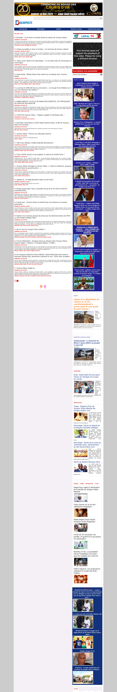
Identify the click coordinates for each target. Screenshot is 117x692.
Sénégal (27, 45)
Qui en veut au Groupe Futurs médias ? (30, 229)
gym (18, 129)
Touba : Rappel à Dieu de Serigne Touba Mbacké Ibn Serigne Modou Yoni (85, 408)
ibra (26, 237)
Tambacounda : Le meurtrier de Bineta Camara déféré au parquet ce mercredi (87, 343)
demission (17, 264)
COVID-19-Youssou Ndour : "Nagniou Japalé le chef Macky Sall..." (40, 115)
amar (15, 111)
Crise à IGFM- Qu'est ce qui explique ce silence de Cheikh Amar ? (40, 154)
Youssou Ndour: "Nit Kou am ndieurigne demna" (33, 134)
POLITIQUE (41, 29)
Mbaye (26, 84)
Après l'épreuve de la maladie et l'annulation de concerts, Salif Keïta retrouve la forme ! (87, 85)
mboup (21, 250)
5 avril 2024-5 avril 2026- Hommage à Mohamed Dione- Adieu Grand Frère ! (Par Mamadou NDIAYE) (87, 144)
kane (29, 237)
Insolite (76, 689)
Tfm (27, 184)
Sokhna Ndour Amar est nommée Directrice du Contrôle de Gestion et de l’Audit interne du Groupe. (38, 128)
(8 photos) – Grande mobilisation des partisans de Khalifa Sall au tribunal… (87, 668)
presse (28, 225)
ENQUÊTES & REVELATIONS (82, 337)
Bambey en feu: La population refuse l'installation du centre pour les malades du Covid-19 (86, 554)
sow (30, 264)
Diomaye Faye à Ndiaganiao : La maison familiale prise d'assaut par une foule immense (87, 124)
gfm (21, 225)
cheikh (19, 162)
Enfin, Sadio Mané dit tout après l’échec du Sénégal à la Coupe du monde (87, 377)
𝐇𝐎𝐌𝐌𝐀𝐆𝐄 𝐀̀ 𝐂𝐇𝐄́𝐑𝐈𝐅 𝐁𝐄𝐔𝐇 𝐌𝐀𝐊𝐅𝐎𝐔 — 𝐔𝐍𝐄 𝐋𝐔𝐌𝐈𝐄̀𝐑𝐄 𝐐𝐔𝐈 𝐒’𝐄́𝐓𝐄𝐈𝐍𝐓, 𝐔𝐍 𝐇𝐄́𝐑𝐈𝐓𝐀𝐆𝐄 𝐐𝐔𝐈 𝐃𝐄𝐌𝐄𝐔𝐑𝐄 (87, 230)
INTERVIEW (77, 371)
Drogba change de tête (87, 651)
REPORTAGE (89, 483)
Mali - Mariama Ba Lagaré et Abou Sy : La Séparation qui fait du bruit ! (87, 104)
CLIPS (96, 483)
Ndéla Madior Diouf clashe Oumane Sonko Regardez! (84, 521)
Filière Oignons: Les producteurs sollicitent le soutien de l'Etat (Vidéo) (87, 571)
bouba (16, 184)
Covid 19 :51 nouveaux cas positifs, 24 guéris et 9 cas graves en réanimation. (87, 537)
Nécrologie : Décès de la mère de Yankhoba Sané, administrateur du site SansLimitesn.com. (87, 445)
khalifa (21, 150)
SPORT (58, 29)
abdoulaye (17, 225)
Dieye (15, 84)
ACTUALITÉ (23, 29)
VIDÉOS (76, 483)
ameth (19, 212)
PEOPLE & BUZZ (76, 29)
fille (15, 129)
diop (21, 237)
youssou (34, 45)
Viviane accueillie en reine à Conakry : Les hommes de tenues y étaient (42, 49)
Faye (22, 84)
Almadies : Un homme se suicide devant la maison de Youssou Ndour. (41, 37)
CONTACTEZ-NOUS (94, 29)
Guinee (16, 57)
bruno (16, 175)
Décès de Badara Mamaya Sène (87, 462)
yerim (35, 264)
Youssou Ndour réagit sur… (26, 268)
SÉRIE (82, 483)
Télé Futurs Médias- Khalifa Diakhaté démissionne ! (35, 143)
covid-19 (23, 118)
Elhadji (20, 184)
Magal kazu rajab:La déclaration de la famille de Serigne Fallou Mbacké (87, 489)
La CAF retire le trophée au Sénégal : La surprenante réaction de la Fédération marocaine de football (87, 251)
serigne (33, 250)
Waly (31, 57)
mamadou (33, 237)
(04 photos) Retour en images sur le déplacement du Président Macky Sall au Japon (87, 632)
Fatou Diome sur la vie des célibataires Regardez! (85, 506)
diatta (19, 175)
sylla (32, 225)
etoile (19, 84)
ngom (28, 250)
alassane (16, 237)
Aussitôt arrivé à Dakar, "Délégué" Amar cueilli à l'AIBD (87, 163)
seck (23, 57)
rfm (41, 237)
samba (44, 237)
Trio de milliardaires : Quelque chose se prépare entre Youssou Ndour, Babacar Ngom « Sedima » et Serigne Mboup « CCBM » (41, 242)
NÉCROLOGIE (78, 402)
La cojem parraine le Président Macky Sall (87, 614)
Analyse (76, 295)
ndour (22, 45)
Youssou (20, 139)
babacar (16, 250)
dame (19, 111)
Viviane (27, 57)
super (33, 84)
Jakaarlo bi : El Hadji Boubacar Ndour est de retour (34, 180)
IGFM (23, 162)
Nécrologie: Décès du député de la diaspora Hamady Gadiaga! (87, 427)
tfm (31, 45)
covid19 (23, 97)
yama (21, 198)
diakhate (16, 150)
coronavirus (17, 45)
